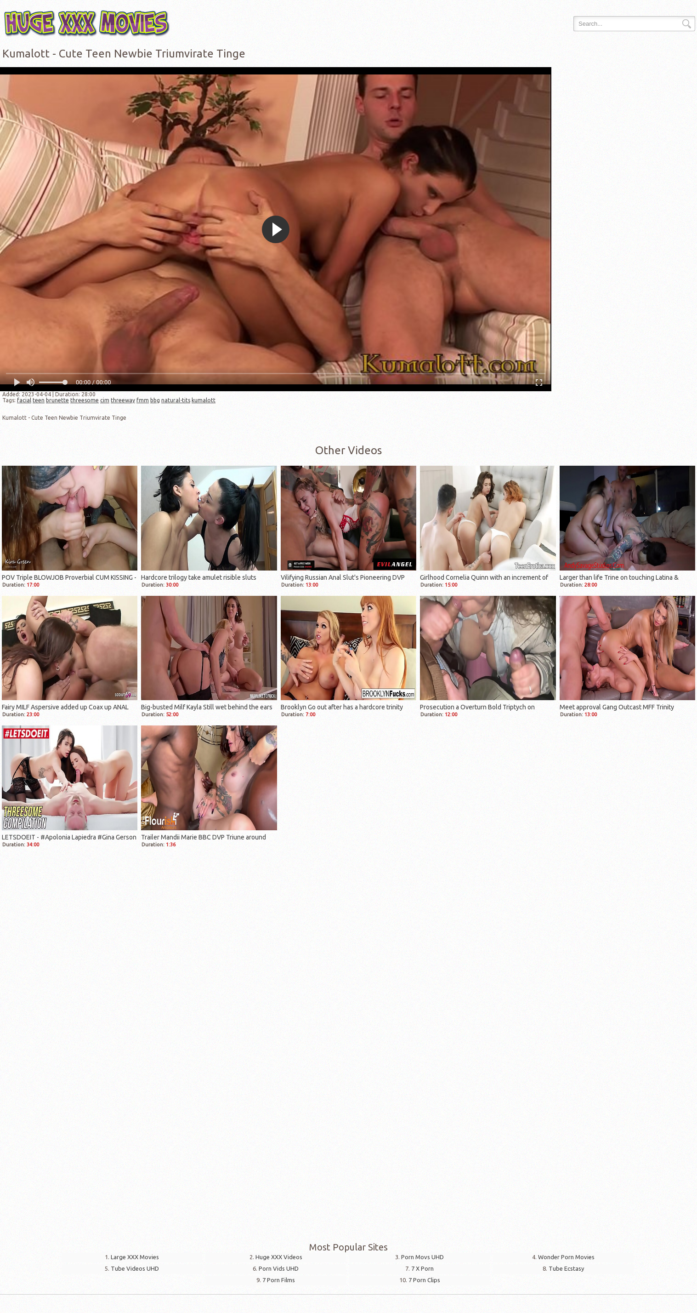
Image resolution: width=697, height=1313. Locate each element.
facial (24, 400)
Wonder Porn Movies (566, 1257)
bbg (155, 400)
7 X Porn (422, 1268)
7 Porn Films (278, 1280)
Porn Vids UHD (279, 1268)
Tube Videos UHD (135, 1268)
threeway (123, 400)
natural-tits (175, 400)
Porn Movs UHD (422, 1257)
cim (104, 400)
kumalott (203, 400)
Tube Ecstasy (566, 1268)
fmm (142, 400)
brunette (57, 400)
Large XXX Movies (135, 1257)
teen (39, 400)
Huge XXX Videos (278, 1257)
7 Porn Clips (424, 1280)
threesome (84, 400)
